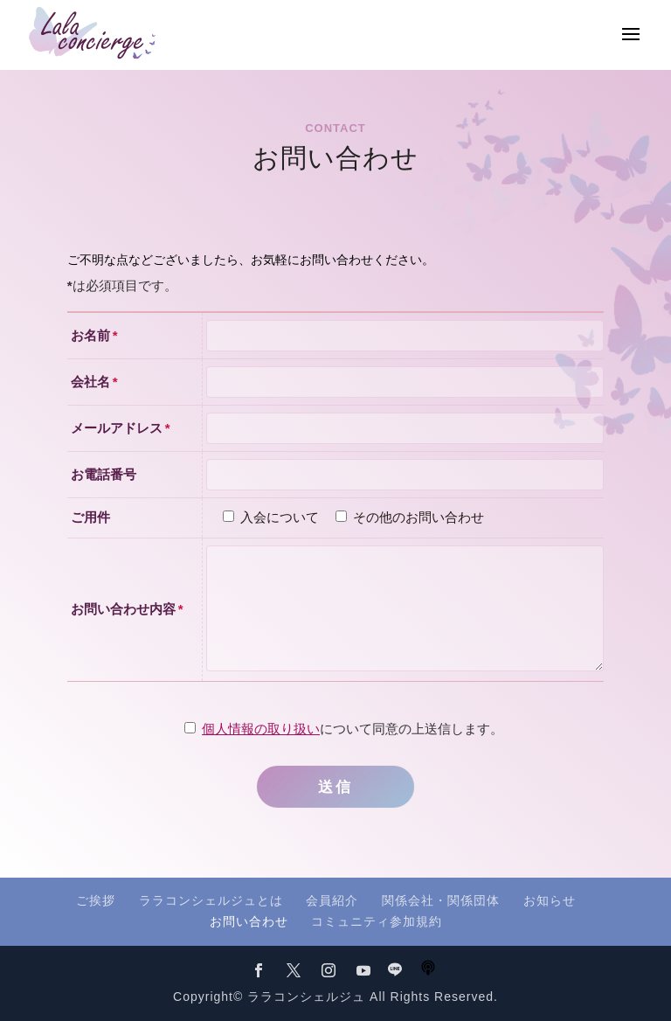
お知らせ (549, 900)
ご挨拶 (95, 900)
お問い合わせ (249, 921)
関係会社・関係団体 (441, 900)
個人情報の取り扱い (261, 728)
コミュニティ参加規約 (376, 921)
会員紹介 (332, 900)
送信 (335, 787)
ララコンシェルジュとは (211, 900)
